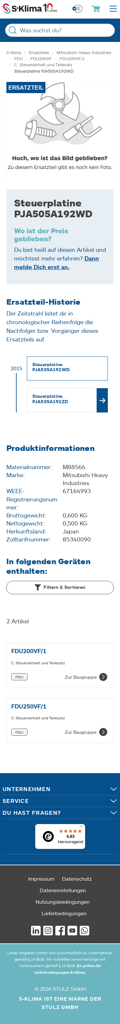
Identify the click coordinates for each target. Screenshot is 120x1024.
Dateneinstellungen (63, 890)
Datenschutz (77, 879)
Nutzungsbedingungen (63, 902)
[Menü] (81, 828)
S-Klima (13, 52)
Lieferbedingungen (64, 913)
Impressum (41, 879)
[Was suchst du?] (60, 30)
